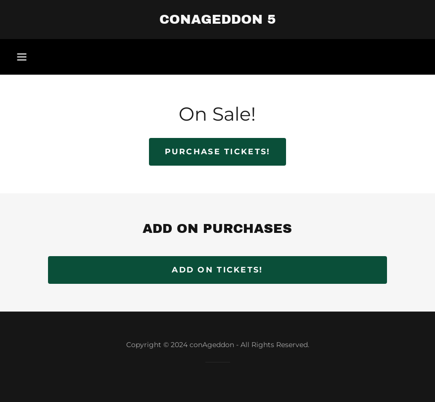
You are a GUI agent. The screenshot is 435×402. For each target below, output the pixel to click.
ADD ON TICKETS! (217, 269)
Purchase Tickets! (218, 151)
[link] (217, 21)
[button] (22, 57)
